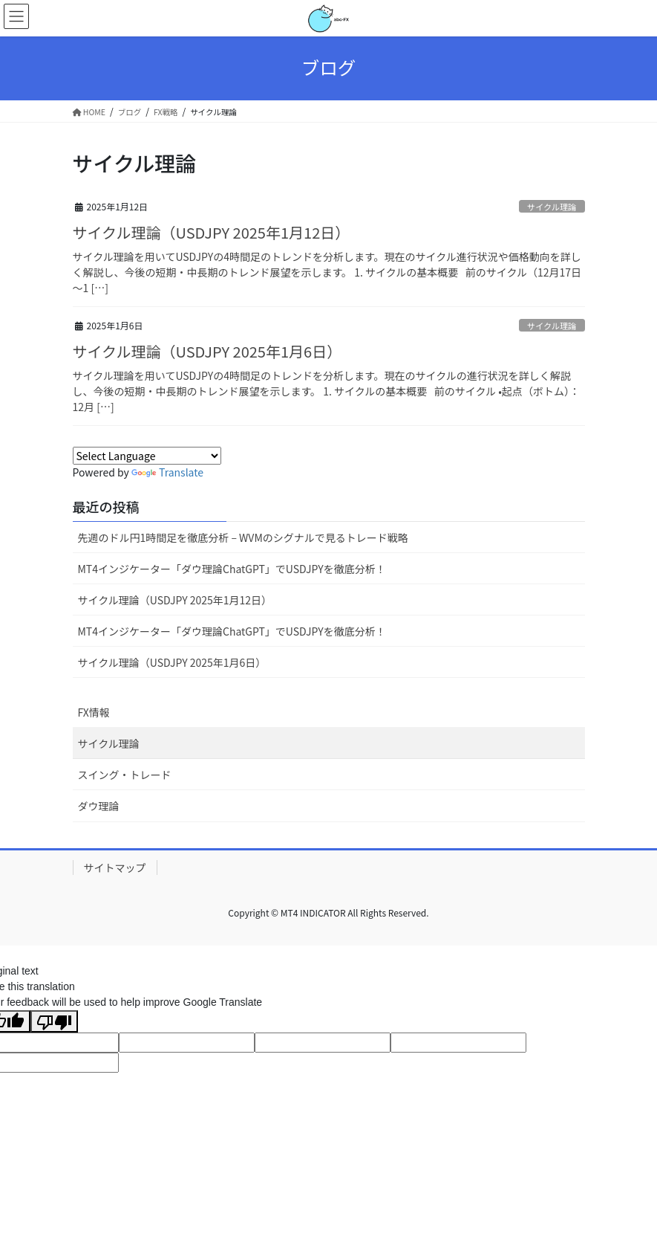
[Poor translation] (54, 1021)
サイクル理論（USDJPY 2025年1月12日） (211, 232)
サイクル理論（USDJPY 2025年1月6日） (207, 351)
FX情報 (94, 712)
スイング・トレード (124, 774)
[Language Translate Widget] (147, 456)
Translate (167, 472)
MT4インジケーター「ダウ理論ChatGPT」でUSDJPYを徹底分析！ (232, 568)
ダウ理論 (99, 805)
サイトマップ (115, 867)
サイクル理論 (552, 207)
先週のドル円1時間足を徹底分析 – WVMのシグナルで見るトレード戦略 (243, 537)
